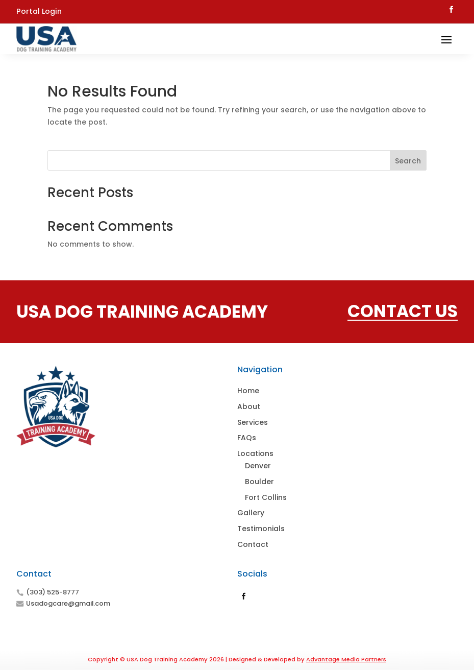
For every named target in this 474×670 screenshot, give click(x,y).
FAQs (246, 438)
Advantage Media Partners (346, 659)
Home (248, 391)
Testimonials (261, 528)
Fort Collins (266, 497)
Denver (258, 466)
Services (252, 422)
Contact (252, 544)
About (248, 406)
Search (408, 161)
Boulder (259, 481)
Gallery (250, 513)
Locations (255, 453)
